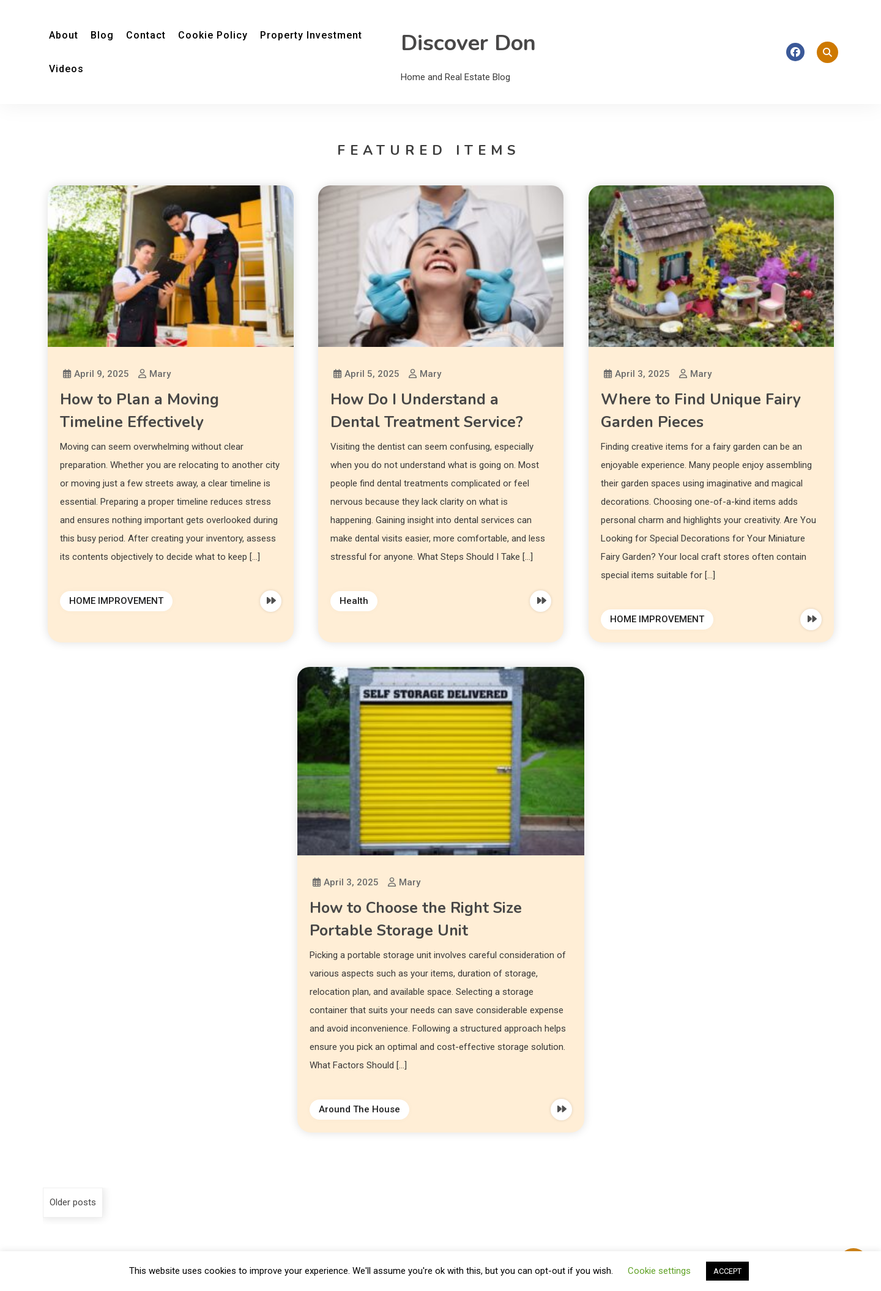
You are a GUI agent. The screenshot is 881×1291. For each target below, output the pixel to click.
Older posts (73, 1202)
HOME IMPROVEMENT (116, 600)
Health (354, 600)
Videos (66, 69)
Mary (160, 373)
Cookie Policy (213, 35)
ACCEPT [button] (727, 1271)
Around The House (359, 1109)
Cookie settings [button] (659, 1270)
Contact (146, 35)
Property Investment (311, 35)
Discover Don (468, 43)
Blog (102, 35)
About (63, 35)
